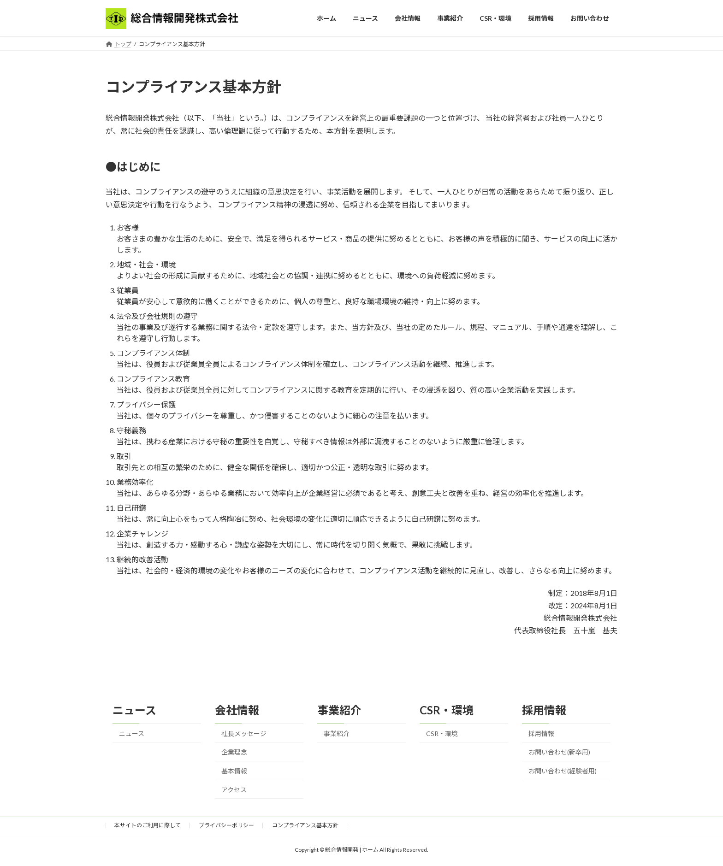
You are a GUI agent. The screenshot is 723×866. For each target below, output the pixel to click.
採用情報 (541, 733)
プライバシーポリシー (226, 825)
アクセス (234, 790)
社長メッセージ (244, 733)
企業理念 (234, 752)
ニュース (131, 733)
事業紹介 (337, 733)
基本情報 (234, 771)
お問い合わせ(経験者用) (562, 771)
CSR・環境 (442, 733)
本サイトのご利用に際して (147, 825)
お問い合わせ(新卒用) (559, 752)
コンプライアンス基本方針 (305, 825)
